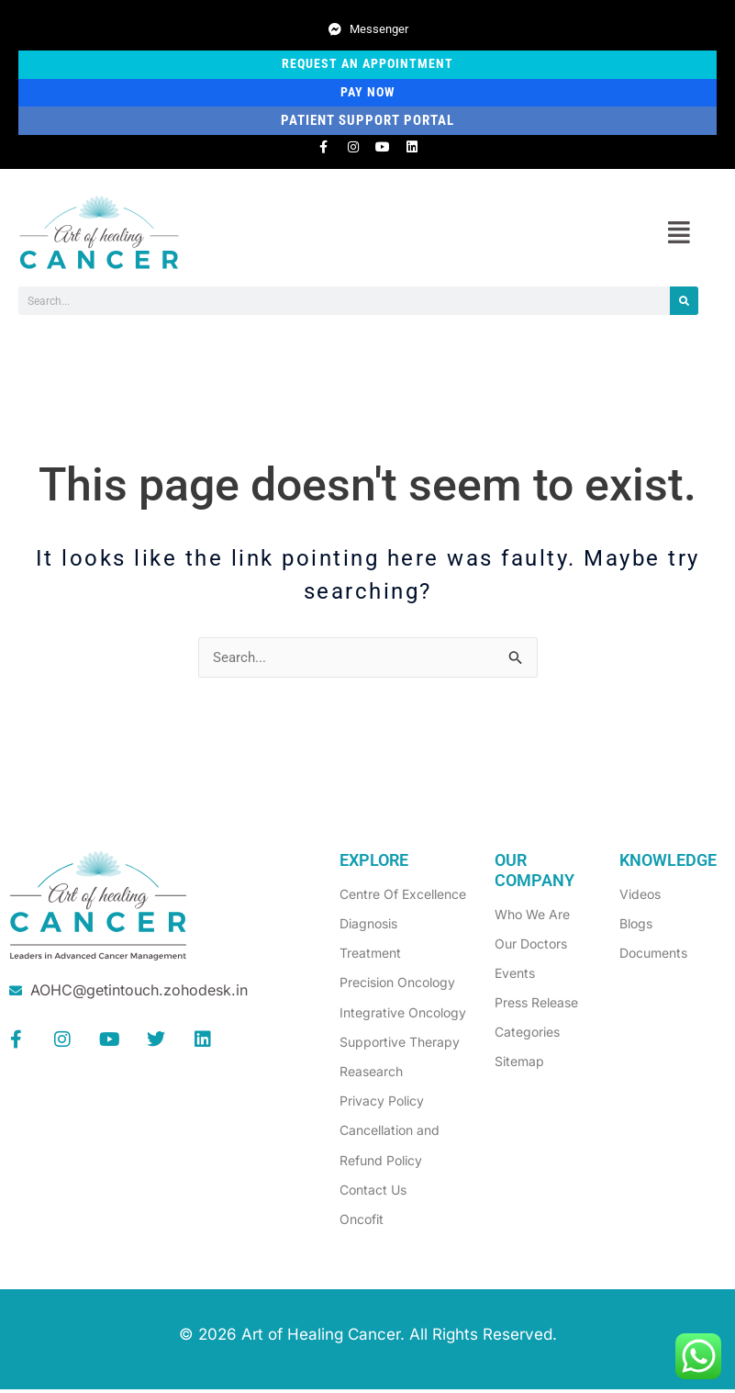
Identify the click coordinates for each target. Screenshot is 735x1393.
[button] (678, 236)
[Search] (684, 303)
